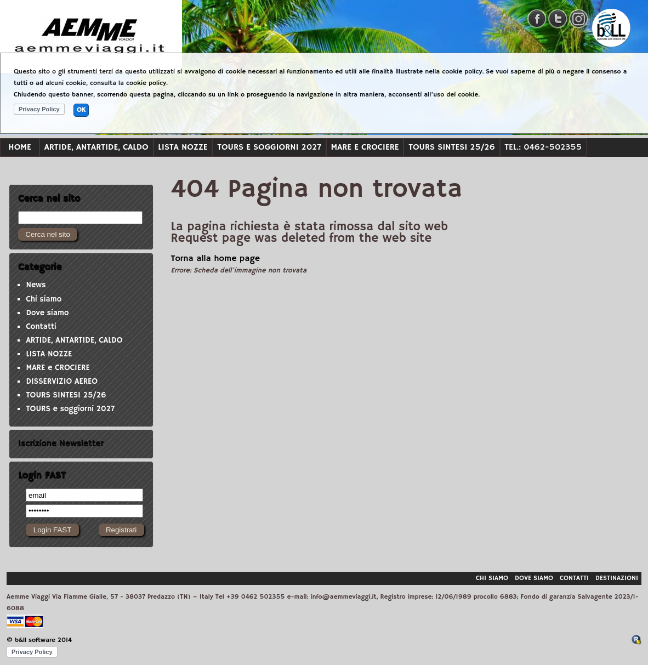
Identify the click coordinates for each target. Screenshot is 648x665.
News (36, 285)
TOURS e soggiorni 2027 (269, 147)
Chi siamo (43, 299)
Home (19, 147)
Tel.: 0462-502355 (543, 147)
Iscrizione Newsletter (61, 443)
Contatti (41, 327)
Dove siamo (47, 313)
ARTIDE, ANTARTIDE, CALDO (96, 147)
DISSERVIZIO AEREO (62, 382)
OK (81, 110)
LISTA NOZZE (182, 147)
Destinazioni (616, 578)
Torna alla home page (215, 258)
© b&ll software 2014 (39, 640)
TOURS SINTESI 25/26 (451, 147)
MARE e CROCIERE (365, 147)
